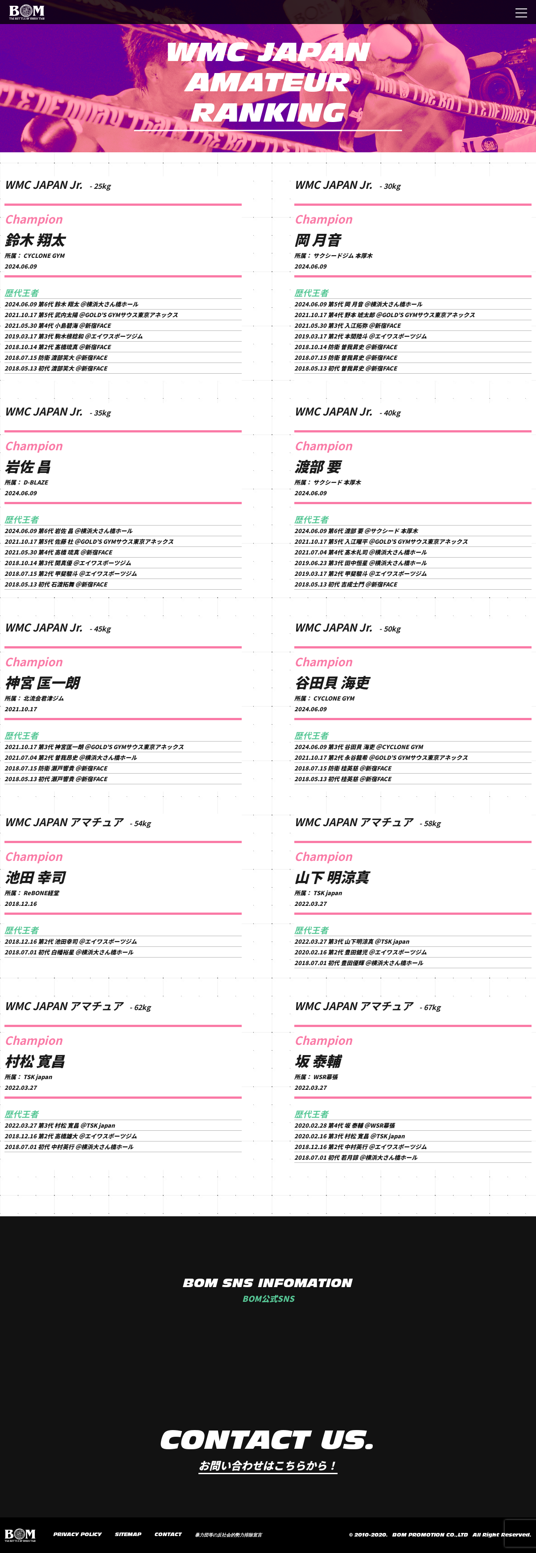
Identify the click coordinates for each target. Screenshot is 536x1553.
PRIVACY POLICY (78, 1535)
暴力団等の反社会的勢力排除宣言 (228, 1535)
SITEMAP (128, 1535)
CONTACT (168, 1535)
